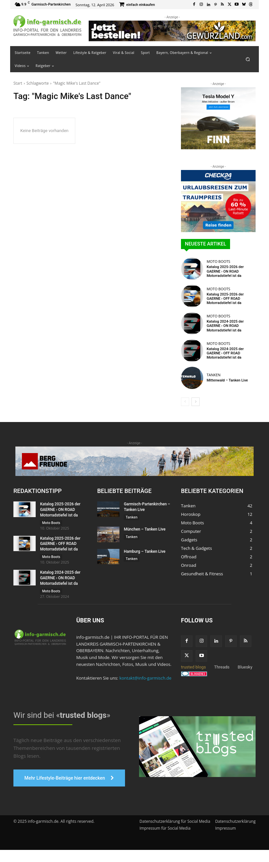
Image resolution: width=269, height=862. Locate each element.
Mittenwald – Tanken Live (227, 380)
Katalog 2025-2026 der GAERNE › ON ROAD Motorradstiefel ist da (224, 271)
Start (17, 83)
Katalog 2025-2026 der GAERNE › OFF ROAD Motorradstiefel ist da (224, 298)
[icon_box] (137, 5)
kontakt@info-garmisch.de (145, 678)
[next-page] (195, 401)
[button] (248, 59)
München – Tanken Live (144, 529)
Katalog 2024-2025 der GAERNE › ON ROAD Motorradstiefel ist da (224, 325)
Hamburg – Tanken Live (144, 551)
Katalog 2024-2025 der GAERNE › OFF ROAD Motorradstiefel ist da (224, 353)
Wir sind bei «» (61, 714)
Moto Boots (218, 261)
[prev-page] (185, 401)
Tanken (213, 375)
